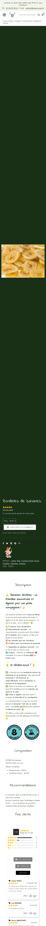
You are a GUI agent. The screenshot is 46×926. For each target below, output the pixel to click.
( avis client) (8, 510)
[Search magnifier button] (38, 14)
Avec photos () (24, 859)
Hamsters (14, 564)
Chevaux (22, 564)
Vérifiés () (24, 866)
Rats (18, 561)
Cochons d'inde (27, 561)
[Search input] (28, 14)
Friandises (17, 21)
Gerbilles (6, 564)
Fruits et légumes (27, 21)
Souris (36, 561)
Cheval (11, 21)
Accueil (5, 21)
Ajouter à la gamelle (20, 527)
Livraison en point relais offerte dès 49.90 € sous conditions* (23, 4)
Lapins (13, 561)
